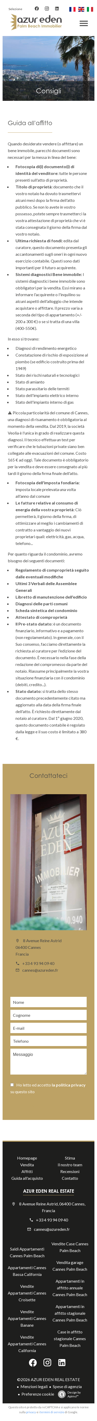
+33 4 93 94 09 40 (38, 963)
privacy (31, 1412)
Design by (68, 1394)
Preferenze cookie (37, 1393)
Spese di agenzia (67, 1386)
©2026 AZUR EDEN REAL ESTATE (48, 1379)
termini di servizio (52, 1412)
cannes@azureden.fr (40, 970)
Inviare (36, 1106)
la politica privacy (69, 1084)
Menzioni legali (34, 1386)
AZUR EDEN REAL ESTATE (48, 1191)
